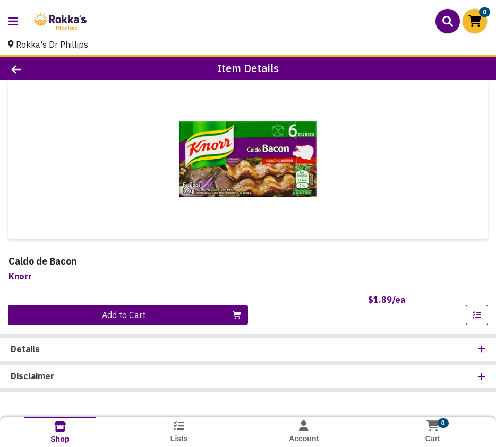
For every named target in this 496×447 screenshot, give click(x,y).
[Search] (447, 21)
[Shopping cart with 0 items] (475, 21)
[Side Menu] (13, 21)
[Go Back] (68, 68)
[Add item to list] (477, 315)
